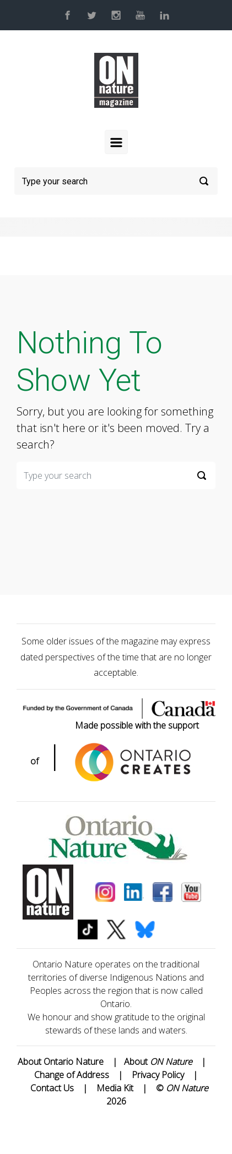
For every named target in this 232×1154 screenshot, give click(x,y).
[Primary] (116, 142)
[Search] (116, 181)
